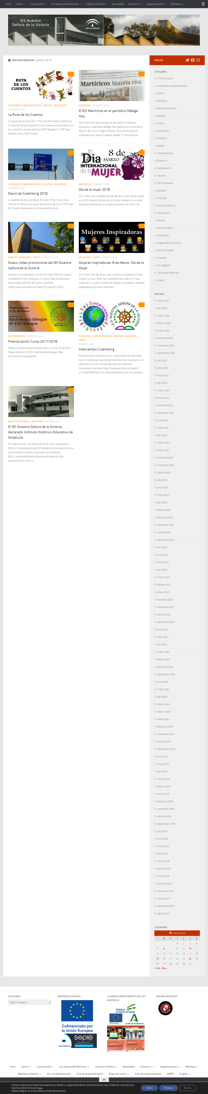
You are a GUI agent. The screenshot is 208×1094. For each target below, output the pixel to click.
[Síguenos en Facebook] (193, 60)
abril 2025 (162, 382)
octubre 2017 (164, 898)
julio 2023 (162, 480)
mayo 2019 (163, 764)
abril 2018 (162, 853)
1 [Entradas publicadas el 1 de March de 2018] (177, 943)
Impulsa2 (162, 198)
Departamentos (155, 4)
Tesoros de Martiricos (168, 272)
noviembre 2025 (165, 345)
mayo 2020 (163, 689)
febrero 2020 (164, 711)
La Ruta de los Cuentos (25, 115)
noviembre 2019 (165, 734)
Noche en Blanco (165, 227)
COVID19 (162, 138)
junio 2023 (162, 487)
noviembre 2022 (165, 524)
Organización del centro (169, 242)
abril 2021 (162, 644)
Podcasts (162, 257)
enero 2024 (163, 450)
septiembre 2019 (166, 749)
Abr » (164, 968)
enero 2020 (163, 719)
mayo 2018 (163, 846)
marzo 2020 (163, 704)
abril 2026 (162, 308)
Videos (36, 257)
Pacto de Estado (165, 250)
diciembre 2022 (165, 517)
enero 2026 (163, 330)
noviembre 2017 (165, 891)
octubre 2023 (164, 472)
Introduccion (163, 213)
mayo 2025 (163, 375)
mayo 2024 (163, 427)
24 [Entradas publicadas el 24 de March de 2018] (190, 958)
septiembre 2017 (166, 906)
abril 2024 (162, 435)
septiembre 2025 (166, 353)
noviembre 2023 (165, 465)
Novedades (118, 4)
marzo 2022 (163, 577)
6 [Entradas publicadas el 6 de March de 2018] (164, 948)
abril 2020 (162, 696)
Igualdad (161, 190)
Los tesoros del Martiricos (65, 4)
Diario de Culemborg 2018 (27, 193)
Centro (19, 4)
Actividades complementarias (25, 105)
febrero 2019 (164, 786)
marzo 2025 (163, 390)
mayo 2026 (163, 300)
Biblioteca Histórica (166, 108)
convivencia (163, 130)
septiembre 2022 (166, 539)
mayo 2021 (163, 637)
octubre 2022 (164, 532)
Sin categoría (163, 265)
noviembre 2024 (165, 412)
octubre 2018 (164, 816)
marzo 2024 (163, 442)
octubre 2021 (164, 614)
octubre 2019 (164, 741)
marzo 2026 (163, 315)
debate (160, 145)
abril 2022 (162, 569)
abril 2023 (162, 502)
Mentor (48, 105)
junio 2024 (162, 420)
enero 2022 (163, 592)
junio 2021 (162, 629)
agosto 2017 (163, 913)
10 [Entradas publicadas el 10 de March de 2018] (190, 948)
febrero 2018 (164, 868)
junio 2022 (162, 554)
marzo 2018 (163, 861)
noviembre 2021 (165, 607)
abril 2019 (162, 771)
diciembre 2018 (165, 801)
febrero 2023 (164, 509)
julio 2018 (162, 831)
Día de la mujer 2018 (94, 189)
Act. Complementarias (59, 1073)
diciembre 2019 (165, 726)
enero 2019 (163, 793)
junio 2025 (162, 368)
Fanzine (161, 175)
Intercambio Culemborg (96, 349)
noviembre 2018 (165, 808)
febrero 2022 (164, 584)
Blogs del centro (117, 1073)
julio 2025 (162, 360)
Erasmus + (134, 4)
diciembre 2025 (165, 338)
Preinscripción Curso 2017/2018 (32, 341)
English (184, 1073)
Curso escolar (37, 4)
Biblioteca (176, 4)
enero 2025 (163, 397)
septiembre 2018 (166, 823)
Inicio (8, 4)
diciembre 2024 (165, 405)
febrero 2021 (164, 659)
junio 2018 (162, 838)
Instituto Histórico (95, 4)
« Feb (157, 968)
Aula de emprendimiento (90, 1073)
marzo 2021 (163, 651)
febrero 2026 (164, 323)
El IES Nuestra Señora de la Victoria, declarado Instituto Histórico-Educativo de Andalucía (40, 432)
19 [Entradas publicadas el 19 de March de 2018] (157, 958)
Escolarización (164, 168)
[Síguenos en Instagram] (198, 60)
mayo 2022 (163, 562)
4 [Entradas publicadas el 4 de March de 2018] (196, 943)
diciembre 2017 (165, 883)
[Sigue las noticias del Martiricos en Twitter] (187, 60)
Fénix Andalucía (165, 183)
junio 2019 (162, 756)
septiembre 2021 (166, 622)
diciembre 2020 (165, 666)
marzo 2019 (163, 779)
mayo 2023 (163, 495)
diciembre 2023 (165, 457)
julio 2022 (162, 547)
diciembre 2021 (165, 599)
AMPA (160, 93)
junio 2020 (162, 681)
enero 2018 (163, 876)
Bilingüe (161, 115)
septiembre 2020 (166, 674)
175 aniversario (165, 78)
